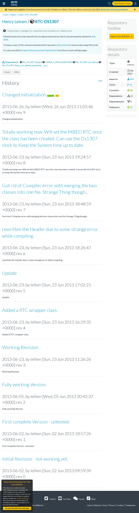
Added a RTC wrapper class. (30, 310)
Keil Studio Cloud (122, 3)
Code (20, 14)
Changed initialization (30, 94)
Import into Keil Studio (120, 36)
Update (9, 273)
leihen (13, 14)
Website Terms (100, 505)
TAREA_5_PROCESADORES (58, 62)
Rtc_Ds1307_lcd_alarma (86, 62)
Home (7, 72)
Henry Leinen (15, 21)
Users (5, 14)
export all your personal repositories (39, 50)
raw (100, 80)
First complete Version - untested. (36, 421)
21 (129, 107)
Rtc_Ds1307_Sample (31, 62)
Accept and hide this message (17, 508)
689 (130, 79)
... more (45, 65)
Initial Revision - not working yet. (35, 459)
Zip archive (62, 45)
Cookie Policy (21, 498)
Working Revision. (20, 347)
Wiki (16, 72)
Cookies (120, 505)
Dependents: (10, 62)
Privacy (112, 505)
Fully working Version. (24, 384)
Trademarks (130, 505)
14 (129, 84)
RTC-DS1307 (31, 14)
